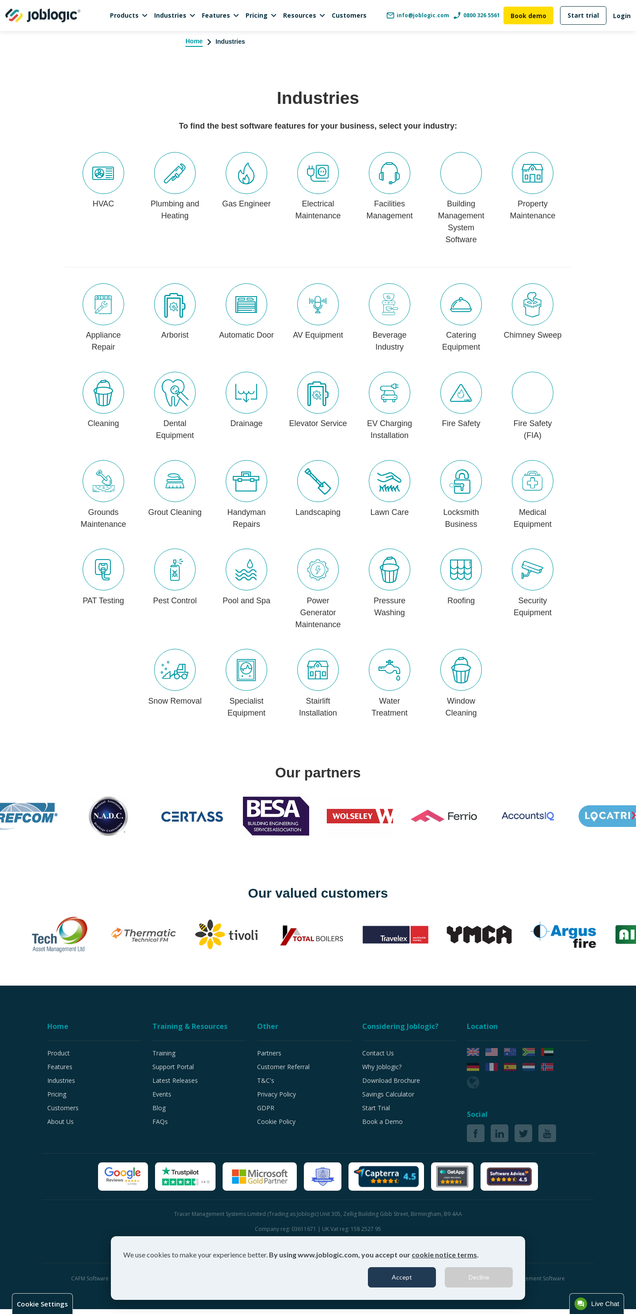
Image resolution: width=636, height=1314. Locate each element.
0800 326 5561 (476, 15)
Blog (159, 1112)
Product (58, 1058)
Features (216, 15)
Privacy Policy (276, 1099)
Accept (402, 1277)
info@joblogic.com (417, 15)
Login (622, 15)
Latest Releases (175, 1085)
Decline (479, 1277)
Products (124, 15)
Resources (299, 15)
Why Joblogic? (381, 1071)
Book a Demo (382, 1126)
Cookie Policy (276, 1126)
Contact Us (378, 1058)
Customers (349, 15)
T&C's (265, 1085)
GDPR (265, 1112)
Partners (269, 1058)
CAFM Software (90, 1283)
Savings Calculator (388, 1099)
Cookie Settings (42, 1303)
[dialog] (318, 1268)
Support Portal (173, 1071)
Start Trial (376, 1112)
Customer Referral (283, 1071)
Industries (170, 15)
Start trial (583, 15)
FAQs (160, 1126)
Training (163, 1058)
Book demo (528, 15)
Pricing (257, 15)
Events (161, 1099)
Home (194, 41)
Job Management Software (532, 1283)
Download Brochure (391, 1085)
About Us (60, 1126)
